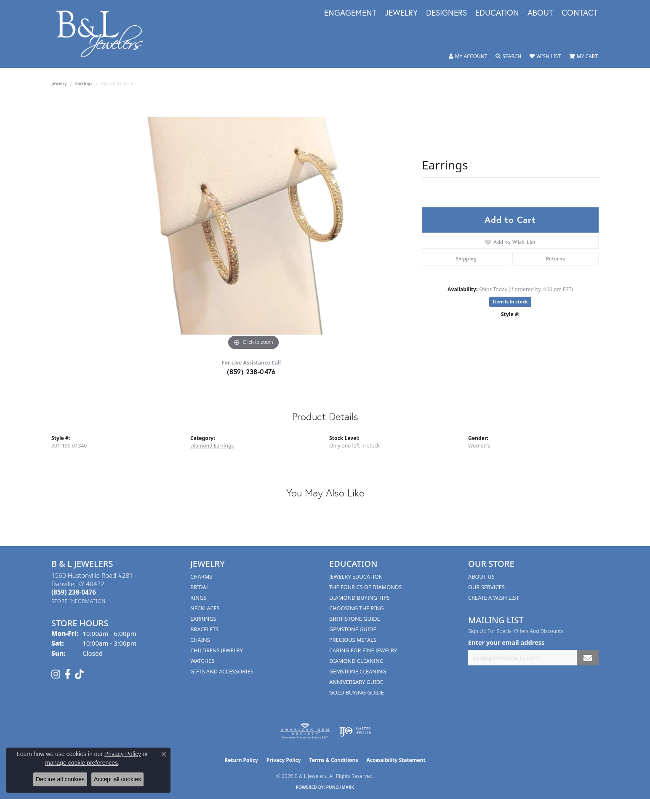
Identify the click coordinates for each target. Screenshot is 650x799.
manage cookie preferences (81, 762)
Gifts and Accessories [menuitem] (221, 671)
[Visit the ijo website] (355, 731)
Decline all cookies (60, 779)
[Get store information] (78, 601)
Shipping (466, 258)
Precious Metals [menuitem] (352, 639)
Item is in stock (510, 301)
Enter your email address (506, 642)
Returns (555, 258)
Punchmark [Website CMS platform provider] (340, 787)
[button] (468, 56)
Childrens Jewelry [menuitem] (216, 650)
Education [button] (497, 13)
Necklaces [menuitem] (205, 608)
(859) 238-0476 (251, 371)
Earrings (84, 83)
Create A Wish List (493, 597)
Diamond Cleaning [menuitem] (356, 661)
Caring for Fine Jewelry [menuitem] (363, 650)
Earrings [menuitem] (203, 618)
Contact (580, 13)
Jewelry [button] (401, 13)
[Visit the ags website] (305, 731)
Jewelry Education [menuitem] (356, 576)
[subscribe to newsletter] (588, 657)
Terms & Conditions (333, 760)
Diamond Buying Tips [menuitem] (359, 597)
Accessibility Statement (395, 760)
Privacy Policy (283, 760)
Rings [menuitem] (198, 597)
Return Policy (241, 760)
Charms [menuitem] (201, 576)
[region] (253, 225)
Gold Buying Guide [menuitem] (356, 692)
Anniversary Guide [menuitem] (356, 682)
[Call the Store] (73, 592)
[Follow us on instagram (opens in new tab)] (55, 674)
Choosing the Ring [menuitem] (356, 608)
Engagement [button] (350, 13)
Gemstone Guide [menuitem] (352, 629)
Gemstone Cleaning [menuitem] (357, 671)
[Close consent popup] (163, 754)
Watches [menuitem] (202, 661)
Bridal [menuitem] (199, 587)
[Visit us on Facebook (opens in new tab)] (67, 674)
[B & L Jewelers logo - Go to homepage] (104, 33)
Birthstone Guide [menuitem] (354, 618)
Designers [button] (446, 13)
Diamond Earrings (212, 445)
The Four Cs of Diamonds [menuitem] (365, 587)
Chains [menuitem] (200, 639)
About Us (481, 576)
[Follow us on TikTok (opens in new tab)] (79, 674)
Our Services (486, 587)
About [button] (540, 13)
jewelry (59, 83)
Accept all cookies (117, 779)
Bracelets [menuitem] (204, 629)
